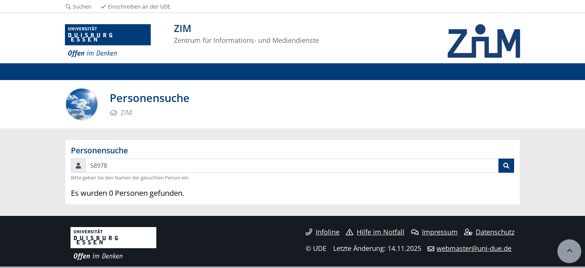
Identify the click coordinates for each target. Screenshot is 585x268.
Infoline (323, 231)
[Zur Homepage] (108, 41)
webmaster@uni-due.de (474, 248)
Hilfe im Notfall (375, 231)
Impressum (434, 231)
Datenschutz (489, 231)
